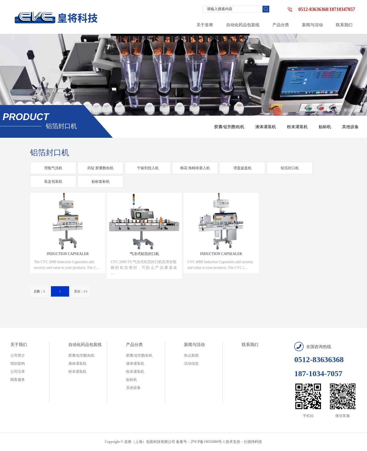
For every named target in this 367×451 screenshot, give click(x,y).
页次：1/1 (80, 291)
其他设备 (350, 127)
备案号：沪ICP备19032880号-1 (200, 442)
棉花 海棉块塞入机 (195, 168)
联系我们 (250, 344)
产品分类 (134, 344)
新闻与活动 (194, 344)
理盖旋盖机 (242, 168)
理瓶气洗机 (53, 168)
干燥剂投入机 (148, 168)
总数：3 (39, 291)
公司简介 (17, 355)
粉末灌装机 (297, 127)
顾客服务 (17, 380)
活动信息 (191, 363)
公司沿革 (17, 372)
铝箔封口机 (352, 110)
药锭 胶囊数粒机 (100, 168)
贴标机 (325, 127)
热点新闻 (191, 355)
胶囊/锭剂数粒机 (229, 127)
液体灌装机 (265, 127)
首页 (332, 110)
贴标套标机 (100, 182)
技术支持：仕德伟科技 (244, 442)
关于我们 (18, 344)
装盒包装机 (53, 182)
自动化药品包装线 (85, 344)
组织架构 (17, 363)
